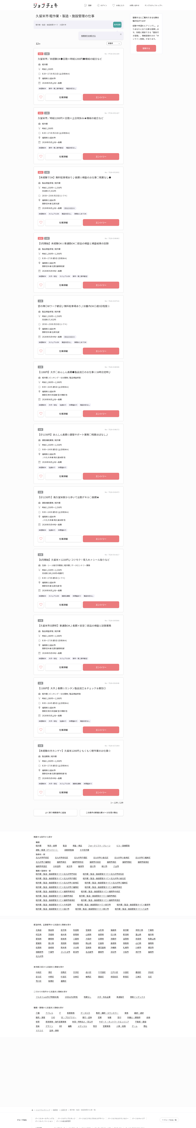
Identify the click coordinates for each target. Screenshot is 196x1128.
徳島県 (76, 943)
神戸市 (138, 952)
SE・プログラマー (68, 1017)
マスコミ (39, 1030)
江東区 (138, 976)
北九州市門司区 (42, 857)
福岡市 (151, 952)
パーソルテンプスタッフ (66, 1118)
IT (60, 1013)
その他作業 (84, 850)
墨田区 (138, 972)
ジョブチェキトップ (43, 1110)
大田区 (126, 972)
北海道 (38, 930)
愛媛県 (38, 943)
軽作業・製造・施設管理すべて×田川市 (52, 909)
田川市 (93, 866)
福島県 (113, 930)
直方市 (69, 866)
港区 (50, 972)
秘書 (109, 1017)
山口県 (138, 943)
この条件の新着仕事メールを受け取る (102, 812)
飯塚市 (81, 866)
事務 (126, 1013)
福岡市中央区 (95, 862)
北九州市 (39, 956)
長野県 (101, 934)
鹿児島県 (102, 947)
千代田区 (102, 972)
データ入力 (85, 1013)
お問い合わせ (134, 5)
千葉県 (151, 930)
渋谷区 (151, 972)
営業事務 (106, 1026)
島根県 (113, 943)
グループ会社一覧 (170, 1120)
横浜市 (151, 947)
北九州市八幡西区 (43, 862)
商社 (145, 1026)
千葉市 (51, 952)
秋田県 (76, 930)
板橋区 (51, 981)
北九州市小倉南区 (121, 857)
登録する (146, 48)
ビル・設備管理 (123, 845)
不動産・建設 (140, 1021)
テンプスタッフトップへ (153, 5)
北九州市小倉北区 (100, 857)
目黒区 (63, 972)
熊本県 (63, 947)
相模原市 (39, 952)
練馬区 (88, 976)
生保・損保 (54, 1030)
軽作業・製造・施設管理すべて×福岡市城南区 (55, 900)
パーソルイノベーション (44, 1121)
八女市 (116, 866)
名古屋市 (89, 952)
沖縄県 (113, 947)
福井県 (151, 934)
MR (60, 1026)
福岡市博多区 (78, 862)
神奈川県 (139, 930)
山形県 (101, 930)
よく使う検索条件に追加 (55, 812)
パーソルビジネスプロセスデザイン (91, 1118)
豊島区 (101, 976)
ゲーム (134, 1026)
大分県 (76, 947)
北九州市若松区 (61, 857)
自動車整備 (69, 850)
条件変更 (117, 24)
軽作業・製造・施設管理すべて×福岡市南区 (54, 895)
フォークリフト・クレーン (99, 845)
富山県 (138, 934)
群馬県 (76, 934)
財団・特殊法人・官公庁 (82, 1021)
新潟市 (76, 952)
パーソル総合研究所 (63, 1121)
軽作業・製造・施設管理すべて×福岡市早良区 (100, 900)
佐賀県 (38, 947)
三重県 (76, 938)
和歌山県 (152, 938)
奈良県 (138, 938)
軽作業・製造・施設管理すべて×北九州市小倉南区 (57, 882)
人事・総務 (121, 1026)
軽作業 (38, 845)
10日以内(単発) (71, 997)
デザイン (49, 1026)
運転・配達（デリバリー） (47, 850)
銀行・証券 (87, 1017)
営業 (100, 1017)
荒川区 (38, 981)
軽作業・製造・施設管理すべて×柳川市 (92, 909)
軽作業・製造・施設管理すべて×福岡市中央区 (100, 891)
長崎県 (51, 947)
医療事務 (71, 1013)
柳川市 (104, 866)
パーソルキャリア (138, 1118)
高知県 (63, 943)
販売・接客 (40, 1017)
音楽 (38, 1026)
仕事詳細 (63, 97)
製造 (65, 845)
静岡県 (51, 938)
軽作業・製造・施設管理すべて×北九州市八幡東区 (106, 882)
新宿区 (126, 976)
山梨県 (88, 934)
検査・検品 (77, 845)
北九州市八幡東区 (142, 857)
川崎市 (138, 947)
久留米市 (64, 1110)
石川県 (113, 934)
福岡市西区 (127, 862)
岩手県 (63, 930)
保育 (38, 1021)
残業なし (87, 997)
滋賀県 (126, 938)
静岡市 (101, 952)
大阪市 (126, 952)
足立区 (38, 976)
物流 (95, 1026)
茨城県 (51, 934)
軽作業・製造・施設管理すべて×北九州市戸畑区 (56, 878)
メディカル (82, 1026)
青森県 (51, 930)
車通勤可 (120, 997)
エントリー (101, 97)
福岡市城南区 (143, 862)
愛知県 (38, 938)
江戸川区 (114, 972)
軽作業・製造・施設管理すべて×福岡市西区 (97, 895)
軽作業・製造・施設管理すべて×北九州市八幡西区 (57, 887)
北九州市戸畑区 (80, 857)
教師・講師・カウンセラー (107, 1013)
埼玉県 (38, 934)
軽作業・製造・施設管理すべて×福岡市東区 (103, 887)
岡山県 (88, 943)
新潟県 (126, 934)
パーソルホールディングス (44, 1118)
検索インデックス (137, 997)
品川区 (88, 972)
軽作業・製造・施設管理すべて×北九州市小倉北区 (104, 878)
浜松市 (113, 952)
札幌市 (126, 947)
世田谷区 (114, 976)
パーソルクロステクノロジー (118, 1118)
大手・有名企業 (103, 997)
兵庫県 (101, 938)
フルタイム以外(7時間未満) (47, 997)
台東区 (76, 976)
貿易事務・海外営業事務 (56, 1021)
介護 (38, 1013)
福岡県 (151, 943)
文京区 (76, 972)
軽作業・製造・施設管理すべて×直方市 (94, 904)
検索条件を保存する (88, 36)
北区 (150, 976)
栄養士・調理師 (133, 1017)
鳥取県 (126, 943)
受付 (119, 1017)
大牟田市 (57, 866)
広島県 (101, 943)
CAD (53, 1017)
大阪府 (88, 938)
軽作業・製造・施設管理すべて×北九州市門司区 (56, 874)
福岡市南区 (111, 862)
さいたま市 (65, 952)
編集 (70, 1026)
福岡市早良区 (41, 866)
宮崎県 (88, 947)
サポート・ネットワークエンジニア (114, 1021)
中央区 (38, 972)
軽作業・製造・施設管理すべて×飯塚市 (133, 904)
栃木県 (63, 934)
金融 (148, 1017)
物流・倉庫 (52, 845)
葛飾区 (63, 981)
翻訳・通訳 (139, 1013)
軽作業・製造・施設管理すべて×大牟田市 (53, 904)
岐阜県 (63, 938)
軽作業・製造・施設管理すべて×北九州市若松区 (103, 874)
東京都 (126, 930)
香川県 (51, 943)
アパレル (49, 1013)
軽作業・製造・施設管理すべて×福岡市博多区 (55, 891)
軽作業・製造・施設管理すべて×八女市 (131, 909)
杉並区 (63, 976)
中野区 (51, 976)
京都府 (113, 938)
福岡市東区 (61, 862)
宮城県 (88, 930)
